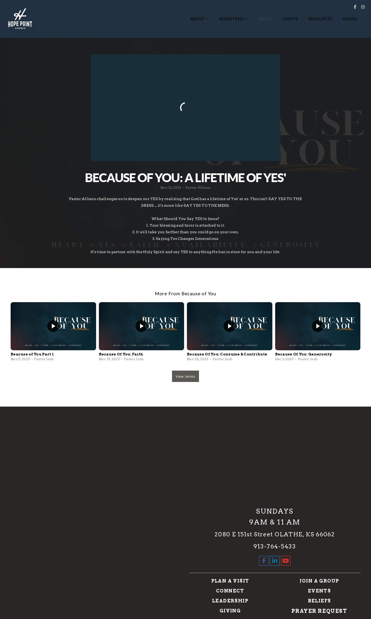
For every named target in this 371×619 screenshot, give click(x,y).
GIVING (350, 18)
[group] (53, 332)
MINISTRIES (233, 18)
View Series (185, 376)
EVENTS (290, 18)
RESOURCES (320, 18)
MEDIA (265, 18)
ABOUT (199, 18)
